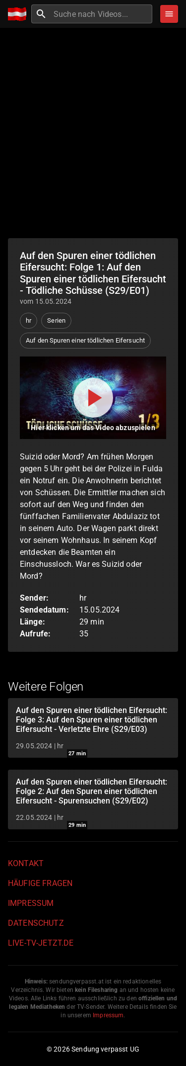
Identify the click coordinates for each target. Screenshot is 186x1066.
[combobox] (101, 13)
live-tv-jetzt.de (40, 943)
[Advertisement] (93, 133)
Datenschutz (36, 923)
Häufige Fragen (40, 883)
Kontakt (26, 863)
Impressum (31, 903)
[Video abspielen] (93, 397)
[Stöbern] (169, 14)
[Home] (19, 14)
